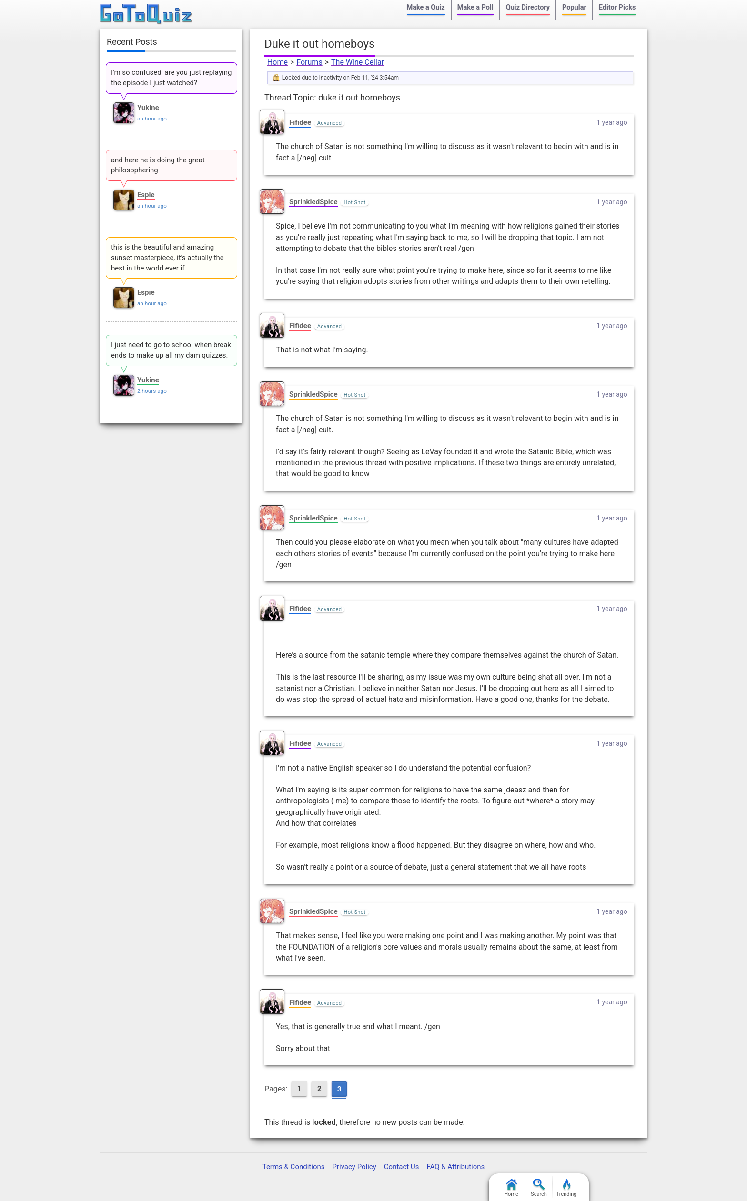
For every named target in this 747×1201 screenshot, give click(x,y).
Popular (574, 7)
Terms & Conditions (293, 1166)
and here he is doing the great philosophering (158, 165)
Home (277, 62)
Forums (309, 62)
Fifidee (300, 122)
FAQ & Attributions (455, 1166)
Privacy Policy (354, 1166)
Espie (146, 194)
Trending (566, 1188)
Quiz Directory (528, 7)
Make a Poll (475, 7)
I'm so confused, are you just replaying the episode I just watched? (171, 77)
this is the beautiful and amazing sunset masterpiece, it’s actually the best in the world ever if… (167, 257)
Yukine (148, 107)
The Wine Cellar (357, 62)
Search (539, 1188)
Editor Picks (617, 7)
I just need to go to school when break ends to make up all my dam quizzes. (171, 350)
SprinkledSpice (313, 202)
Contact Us (401, 1166)
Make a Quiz (426, 7)
